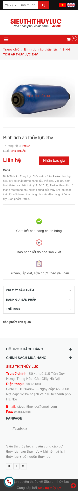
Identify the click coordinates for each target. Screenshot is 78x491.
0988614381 (33, 384)
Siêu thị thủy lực (49, 488)
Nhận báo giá (54, 161)
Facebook (20, 428)
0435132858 (22, 411)
